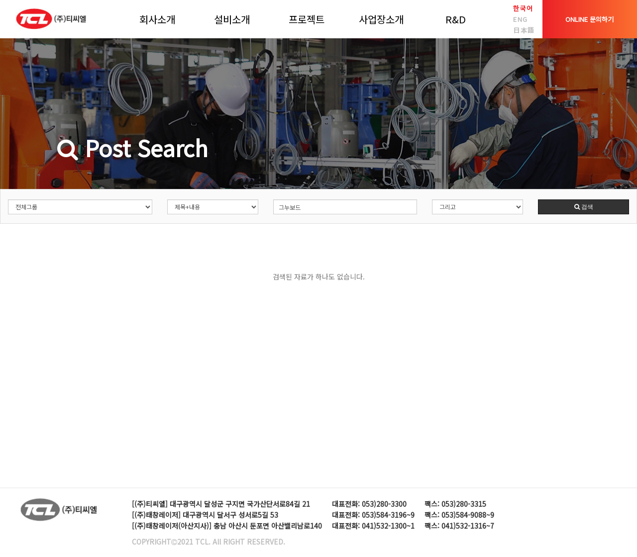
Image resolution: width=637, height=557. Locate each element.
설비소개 (232, 19)
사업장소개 (381, 19)
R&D (455, 19)
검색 (583, 206)
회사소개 (157, 19)
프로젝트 (306, 19)
